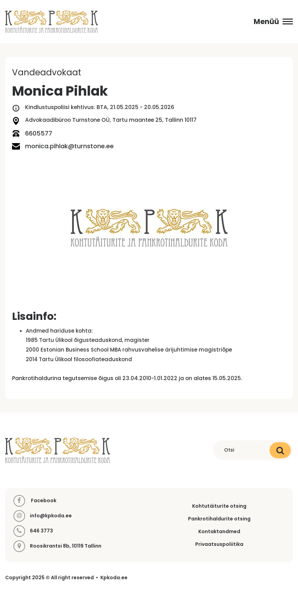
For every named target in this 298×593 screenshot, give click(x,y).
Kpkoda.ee (114, 578)
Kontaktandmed (219, 531)
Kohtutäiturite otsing (219, 506)
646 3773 (41, 531)
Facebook (34, 501)
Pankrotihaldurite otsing (219, 518)
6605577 (32, 134)
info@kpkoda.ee (51, 516)
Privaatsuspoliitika (219, 544)
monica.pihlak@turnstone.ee (63, 146)
